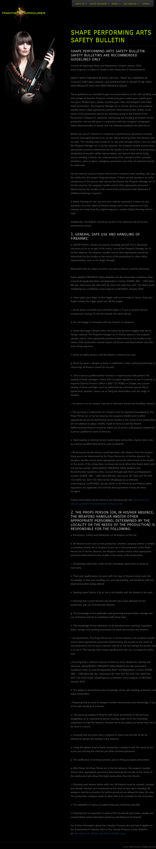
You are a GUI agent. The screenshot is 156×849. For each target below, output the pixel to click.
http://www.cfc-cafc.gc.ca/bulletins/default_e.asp (99, 833)
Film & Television (99, 3)
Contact (146, 3)
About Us (81, 3)
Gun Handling (131, 3)
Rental (116, 3)
